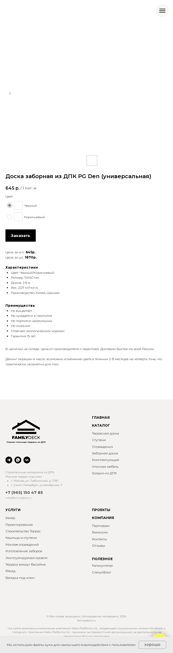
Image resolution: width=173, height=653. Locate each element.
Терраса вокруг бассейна (25, 564)
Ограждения (102, 447)
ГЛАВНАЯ (101, 417)
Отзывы (98, 545)
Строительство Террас (23, 531)
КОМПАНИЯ (103, 518)
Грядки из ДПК (104, 473)
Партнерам (101, 526)
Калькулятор (102, 565)
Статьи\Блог (101, 572)
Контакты (99, 539)
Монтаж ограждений (22, 544)
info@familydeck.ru (18, 498)
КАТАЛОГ (101, 425)
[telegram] (8, 460)
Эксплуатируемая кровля (26, 558)
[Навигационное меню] (162, 11)
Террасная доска (105, 433)
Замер (10, 518)
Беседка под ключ (20, 578)
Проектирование (19, 525)
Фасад (10, 571)
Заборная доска (105, 453)
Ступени (99, 440)
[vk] (26, 460)
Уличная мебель (105, 466)
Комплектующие (105, 460)
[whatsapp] (17, 460)
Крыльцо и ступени (21, 538)
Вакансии (100, 532)
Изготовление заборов (23, 551)
